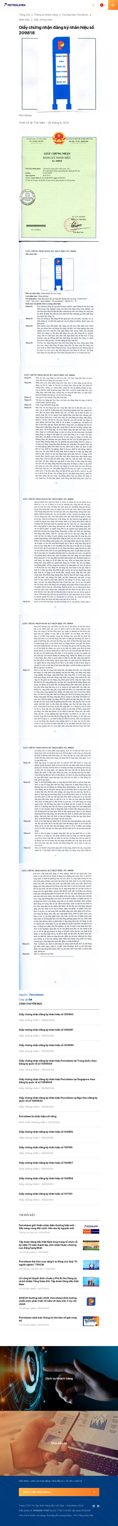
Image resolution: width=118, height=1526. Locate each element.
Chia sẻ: (23, 999)
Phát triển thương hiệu (32, 1122)
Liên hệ (78, 1481)
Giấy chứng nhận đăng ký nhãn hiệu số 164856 (46, 1178)
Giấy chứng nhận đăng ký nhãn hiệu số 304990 (46, 1045)
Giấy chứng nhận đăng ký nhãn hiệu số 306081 (46, 1029)
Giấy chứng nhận (43, 19)
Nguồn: (31, 994)
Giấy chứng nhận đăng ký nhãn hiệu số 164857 (46, 1163)
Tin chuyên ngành (27, 1252)
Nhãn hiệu (24, 19)
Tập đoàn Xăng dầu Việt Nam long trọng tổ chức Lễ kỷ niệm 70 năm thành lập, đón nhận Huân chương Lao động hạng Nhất (48, 1245)
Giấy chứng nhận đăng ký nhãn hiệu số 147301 (46, 1194)
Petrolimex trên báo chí (30, 1269)
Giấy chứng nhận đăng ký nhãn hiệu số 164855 (46, 1132)
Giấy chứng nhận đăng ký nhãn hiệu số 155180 (46, 1147)
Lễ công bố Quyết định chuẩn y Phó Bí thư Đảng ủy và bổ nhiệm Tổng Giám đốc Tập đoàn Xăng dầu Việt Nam (49, 1281)
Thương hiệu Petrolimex (75, 14)
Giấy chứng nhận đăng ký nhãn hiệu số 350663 (46, 1014)
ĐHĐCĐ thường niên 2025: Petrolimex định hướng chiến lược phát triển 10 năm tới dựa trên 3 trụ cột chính (48, 1301)
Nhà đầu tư (57, 1481)
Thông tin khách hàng (46, 14)
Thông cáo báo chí (28, 1232)
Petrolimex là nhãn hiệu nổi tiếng (37, 1116)
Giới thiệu (24, 1481)
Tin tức (69, 1481)
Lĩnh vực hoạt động (40, 1481)
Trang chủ (24, 14)
